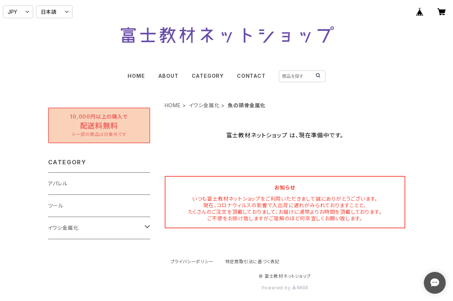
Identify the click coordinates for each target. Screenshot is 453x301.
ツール (55, 205)
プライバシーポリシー (192, 261)
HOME (136, 76)
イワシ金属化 (204, 105)
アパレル (58, 183)
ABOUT (168, 76)
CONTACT (251, 76)
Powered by (285, 287)
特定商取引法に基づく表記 (252, 261)
